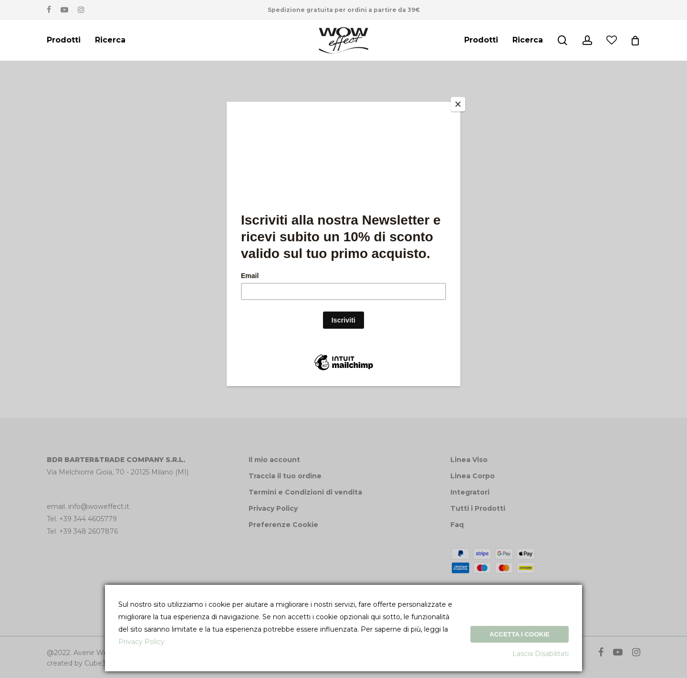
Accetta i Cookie (519, 634)
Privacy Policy (141, 641)
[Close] (458, 104)
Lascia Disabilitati (540, 653)
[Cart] (635, 40)
